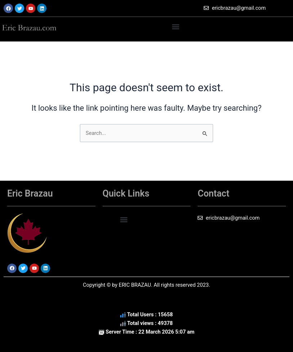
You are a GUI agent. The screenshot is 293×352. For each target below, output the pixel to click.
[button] (176, 26)
